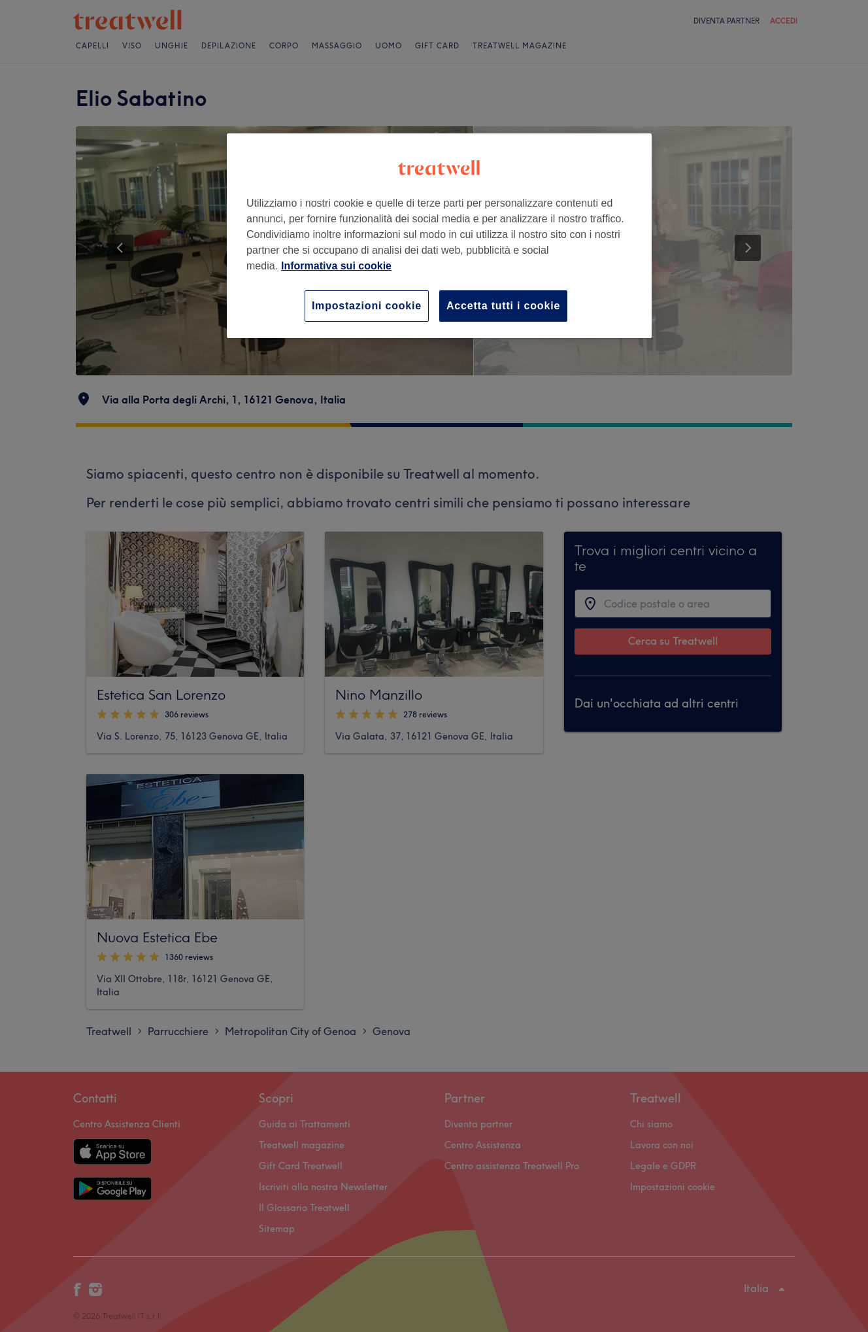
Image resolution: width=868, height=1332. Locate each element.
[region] (439, 235)
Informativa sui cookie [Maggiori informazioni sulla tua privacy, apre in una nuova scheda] (336, 265)
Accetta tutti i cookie (503, 305)
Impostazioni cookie (367, 305)
